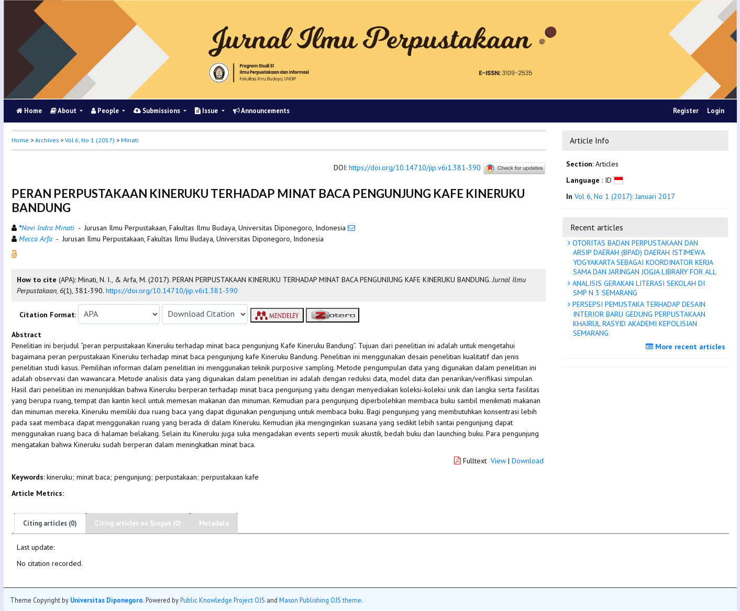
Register (686, 110)
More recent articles (686, 346)
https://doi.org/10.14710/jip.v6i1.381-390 (415, 167)
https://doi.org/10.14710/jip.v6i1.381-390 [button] (172, 290)
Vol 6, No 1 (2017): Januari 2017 (625, 196)
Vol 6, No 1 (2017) (90, 140)
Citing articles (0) (50, 523)
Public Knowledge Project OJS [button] (222, 600)
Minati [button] (130, 140)
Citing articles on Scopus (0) (138, 523)
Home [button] (20, 140)
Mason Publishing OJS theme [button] (320, 600)
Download (528, 460)
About (64, 110)
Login (715, 110)
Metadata (214, 523)
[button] (14, 253)
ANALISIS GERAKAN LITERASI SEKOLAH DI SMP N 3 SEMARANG (637, 288)
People (105, 110)
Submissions (158, 110)
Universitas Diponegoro (106, 600)
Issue (207, 110)
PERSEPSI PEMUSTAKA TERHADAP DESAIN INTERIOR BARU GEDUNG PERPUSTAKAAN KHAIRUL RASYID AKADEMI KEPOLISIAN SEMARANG (637, 318)
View (498, 460)
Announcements (261, 110)
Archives (47, 140)
